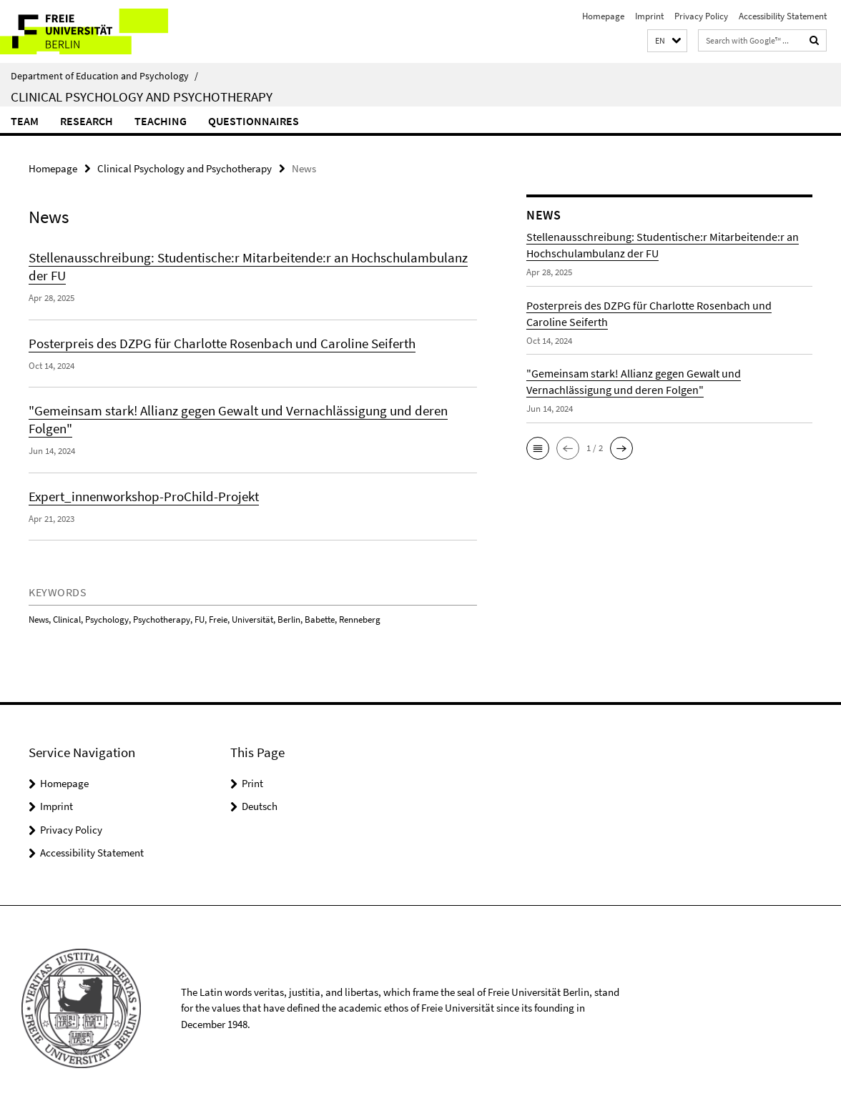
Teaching (160, 121)
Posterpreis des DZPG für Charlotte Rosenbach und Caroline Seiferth (222, 343)
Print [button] (252, 783)
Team (25, 121)
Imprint (649, 16)
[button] (667, 41)
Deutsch (259, 806)
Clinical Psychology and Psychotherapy (141, 96)
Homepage (603, 16)
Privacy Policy (701, 16)
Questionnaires (253, 121)
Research (86, 121)
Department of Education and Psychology (104, 76)
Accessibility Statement (783, 16)
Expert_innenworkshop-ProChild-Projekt (144, 496)
